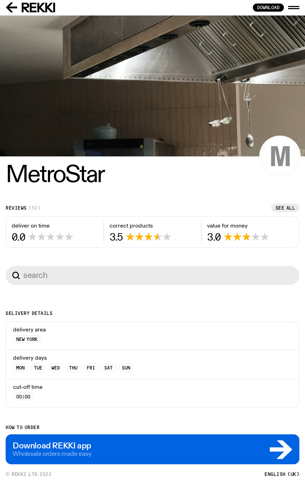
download (268, 7)
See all (285, 208)
